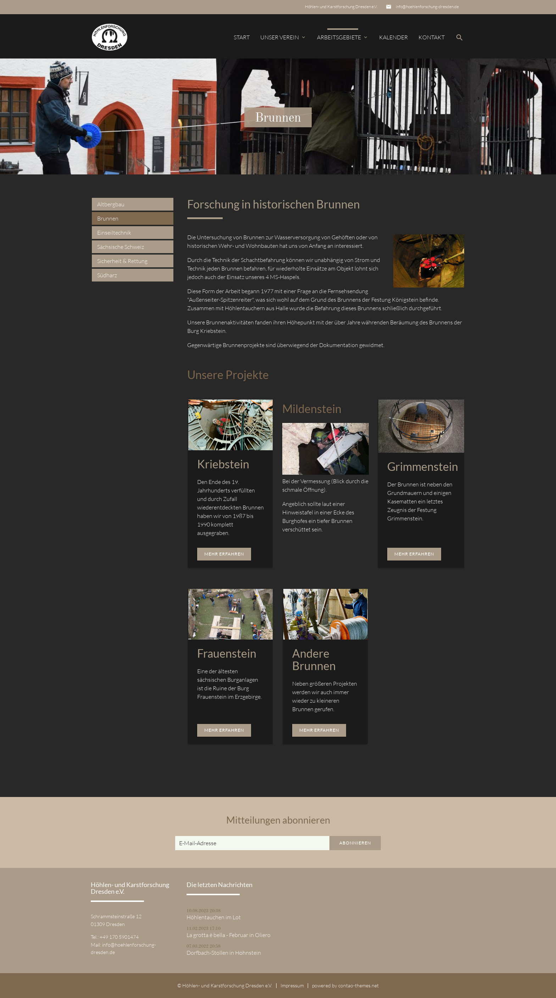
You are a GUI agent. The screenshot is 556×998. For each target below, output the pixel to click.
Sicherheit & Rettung (122, 260)
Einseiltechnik (114, 232)
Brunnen (107, 218)
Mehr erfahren (224, 554)
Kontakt (431, 37)
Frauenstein (226, 653)
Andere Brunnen (314, 659)
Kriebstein (223, 464)
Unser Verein (283, 37)
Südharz (107, 275)
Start (242, 37)
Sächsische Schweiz (120, 246)
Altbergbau (110, 204)
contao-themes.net (358, 985)
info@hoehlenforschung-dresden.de (427, 6)
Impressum (292, 985)
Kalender (393, 37)
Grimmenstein (422, 466)
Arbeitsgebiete (342, 37)
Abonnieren (355, 843)
